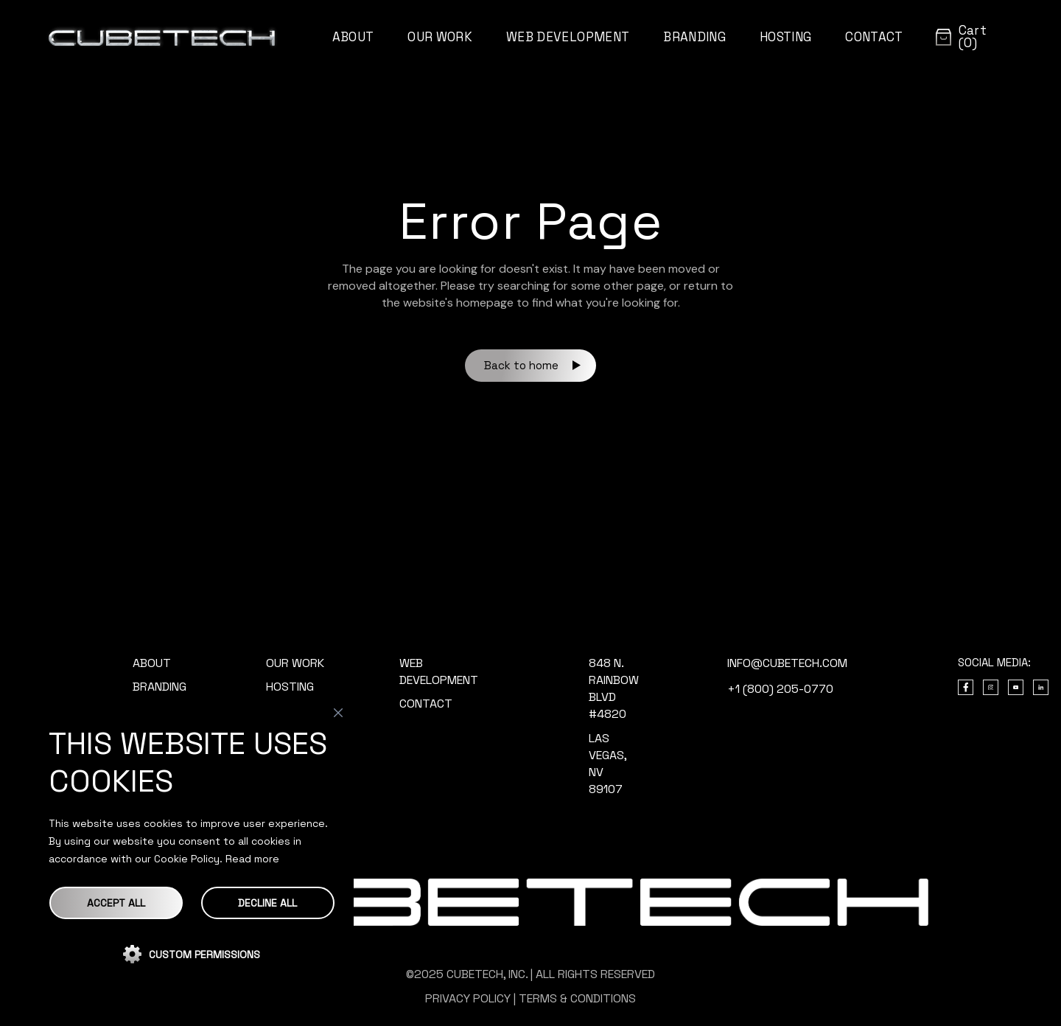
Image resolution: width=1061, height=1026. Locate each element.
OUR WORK (295, 663)
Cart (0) (973, 36)
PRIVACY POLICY (468, 998)
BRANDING (159, 686)
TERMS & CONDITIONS (577, 998)
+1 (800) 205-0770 (780, 689)
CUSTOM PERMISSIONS (204, 954)
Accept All (116, 903)
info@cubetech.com (787, 663)
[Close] (338, 712)
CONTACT (425, 703)
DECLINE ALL (267, 903)
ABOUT (152, 663)
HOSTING (290, 686)
